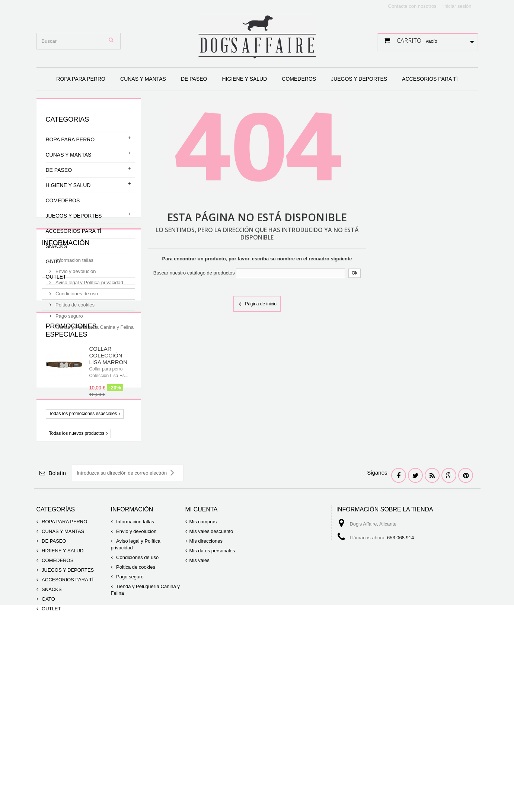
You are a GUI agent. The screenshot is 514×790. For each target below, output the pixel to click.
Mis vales (199, 698)
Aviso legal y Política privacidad (88, 350)
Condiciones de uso (76, 362)
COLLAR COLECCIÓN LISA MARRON (108, 458)
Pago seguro (68, 384)
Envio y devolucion (75, 339)
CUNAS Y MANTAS (143, 79)
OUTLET (56, 277)
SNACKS (56, 246)
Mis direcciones (206, 678)
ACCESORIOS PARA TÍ (430, 79)
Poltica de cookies (74, 373)
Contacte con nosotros (412, 6)
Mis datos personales (212, 688)
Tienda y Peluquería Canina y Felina (94, 395)
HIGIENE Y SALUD (244, 79)
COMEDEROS (299, 79)
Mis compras (203, 659)
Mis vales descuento (211, 669)
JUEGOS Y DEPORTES (359, 79)
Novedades (67, 553)
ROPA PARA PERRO (80, 79)
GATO (53, 261)
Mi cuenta (201, 647)
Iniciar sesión (457, 6)
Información (66, 314)
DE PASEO (194, 79)
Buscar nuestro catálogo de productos (194, 273)
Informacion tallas (74, 328)
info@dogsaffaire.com (387, 689)
